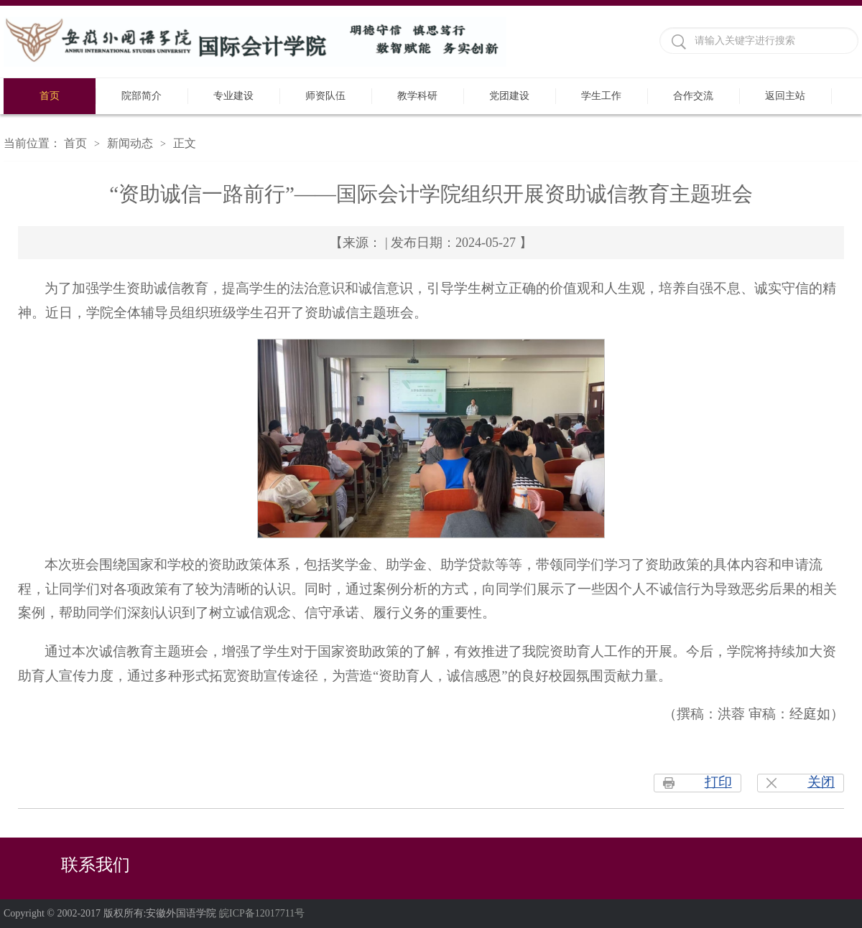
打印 (718, 781)
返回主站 (785, 95)
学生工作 (601, 95)
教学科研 (417, 95)
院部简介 (141, 95)
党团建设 (509, 95)
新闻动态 (130, 143)
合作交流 (693, 95)
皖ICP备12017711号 (262, 913)
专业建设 (233, 95)
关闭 (821, 781)
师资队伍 (325, 95)
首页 (50, 95)
